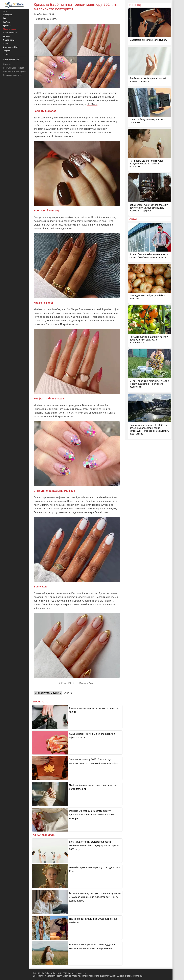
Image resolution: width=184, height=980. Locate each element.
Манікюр (73, 683)
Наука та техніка (10, 33)
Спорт (5, 43)
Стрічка (68, 693)
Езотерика (7, 15)
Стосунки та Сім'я (11, 47)
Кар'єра (6, 22)
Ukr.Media (92, 104)
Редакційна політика (12, 75)
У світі (5, 54)
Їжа (4, 18)
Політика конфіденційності (15, 71)
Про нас (7, 64)
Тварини (6, 51)
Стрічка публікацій (11, 59)
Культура (7, 25)
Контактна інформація (13, 68)
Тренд (83, 683)
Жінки (63, 683)
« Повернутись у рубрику (47, 693)
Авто (5, 11)
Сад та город (8, 40)
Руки (91, 683)
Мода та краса (9, 29)
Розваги (6, 36)
